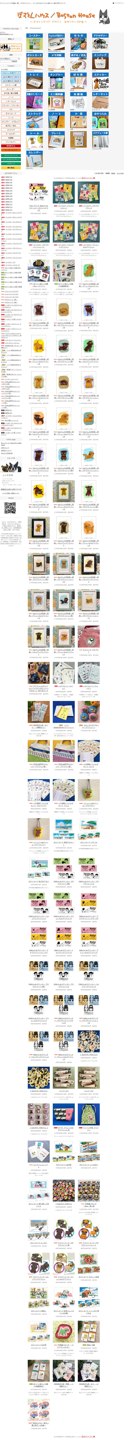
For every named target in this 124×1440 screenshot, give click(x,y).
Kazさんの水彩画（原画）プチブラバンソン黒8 (39, 324)
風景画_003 (6, 182)
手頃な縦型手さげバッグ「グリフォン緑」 (38, 765)
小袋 (71, 129)
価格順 (113, 173)
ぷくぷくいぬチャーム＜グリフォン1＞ (38, 843)
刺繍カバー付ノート (32, 109)
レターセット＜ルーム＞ (63, 687)
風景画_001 (6, 177)
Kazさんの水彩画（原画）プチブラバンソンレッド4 (89, 470)
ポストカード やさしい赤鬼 (89, 1277)
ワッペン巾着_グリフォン (89, 1128)
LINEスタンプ (5, 448)
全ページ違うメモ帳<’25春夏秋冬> (63, 285)
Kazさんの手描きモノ (54, 51)
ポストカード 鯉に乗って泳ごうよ (39, 1205)
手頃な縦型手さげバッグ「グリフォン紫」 (63, 765)
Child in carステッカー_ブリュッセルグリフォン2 (39, 1019)
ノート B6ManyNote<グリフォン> (64, 726)
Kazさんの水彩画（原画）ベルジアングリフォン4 (39, 506)
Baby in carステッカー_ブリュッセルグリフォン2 (63, 1056)
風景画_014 (6, 207)
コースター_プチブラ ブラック (89, 207)
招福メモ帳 (89, 1345)
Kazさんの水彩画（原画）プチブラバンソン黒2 (39, 578)
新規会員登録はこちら (6, 34)
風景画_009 (6, 199)
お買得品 (72, 148)
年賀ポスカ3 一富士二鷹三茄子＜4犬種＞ (39, 1424)
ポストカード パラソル (88, 842)
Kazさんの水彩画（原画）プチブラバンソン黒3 (89, 505)
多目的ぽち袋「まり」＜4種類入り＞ (88, 1385)
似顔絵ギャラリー (6, 450)
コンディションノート (38, 1166)
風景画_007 (6, 193)
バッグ (94, 70)
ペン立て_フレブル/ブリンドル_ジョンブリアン (11, 311)
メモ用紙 (51, 70)
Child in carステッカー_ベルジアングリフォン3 (39, 917)
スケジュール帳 (96, 148)
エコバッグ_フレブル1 (9, 294)
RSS (13, 530)
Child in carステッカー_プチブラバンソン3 (89, 882)
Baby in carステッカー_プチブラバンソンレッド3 (38, 951)
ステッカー (95, 90)
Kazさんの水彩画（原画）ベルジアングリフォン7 (89, 361)
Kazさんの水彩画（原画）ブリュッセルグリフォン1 (64, 652)
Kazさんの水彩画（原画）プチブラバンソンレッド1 (89, 615)
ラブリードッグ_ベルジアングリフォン (39, 1278)
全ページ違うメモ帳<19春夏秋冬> (38, 1385)
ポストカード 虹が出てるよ (39, 881)
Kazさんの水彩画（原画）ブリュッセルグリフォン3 (89, 543)
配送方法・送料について (11, 527)
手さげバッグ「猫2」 (9, 302)
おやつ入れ (95, 129)
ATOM (17, 530)
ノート (50, 129)
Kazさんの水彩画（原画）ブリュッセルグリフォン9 (89, 286)
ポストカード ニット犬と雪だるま (89, 1312)
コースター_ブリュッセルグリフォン (89, 246)
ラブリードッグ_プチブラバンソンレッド (89, 1244)
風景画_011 (6, 410)
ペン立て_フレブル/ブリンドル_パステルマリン (11, 315)
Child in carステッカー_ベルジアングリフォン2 (89, 985)
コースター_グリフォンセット (64, 207)
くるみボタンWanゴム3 (38, 1091)
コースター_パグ (8, 262)
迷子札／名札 (74, 70)
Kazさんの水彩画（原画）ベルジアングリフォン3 (64, 543)
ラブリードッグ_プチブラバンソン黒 (64, 1244)
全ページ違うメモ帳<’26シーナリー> (38, 285)
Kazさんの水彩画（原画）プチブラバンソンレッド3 (39, 543)
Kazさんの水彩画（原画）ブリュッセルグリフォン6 (64, 434)
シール (28, 148)
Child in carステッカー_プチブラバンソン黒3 (64, 882)
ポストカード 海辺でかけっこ (64, 843)
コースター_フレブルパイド (11, 226)
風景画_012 (6, 413)
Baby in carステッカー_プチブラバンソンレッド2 (88, 1020)
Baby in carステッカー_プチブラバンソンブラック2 (63, 1020)
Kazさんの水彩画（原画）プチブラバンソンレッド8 (64, 325)
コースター (29, 51)
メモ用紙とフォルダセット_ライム (63, 804)
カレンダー (29, 168)
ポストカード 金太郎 (63, 1165)
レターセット (96, 109)
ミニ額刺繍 (51, 109)
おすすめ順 (120, 173)
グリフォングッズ (35, 28)
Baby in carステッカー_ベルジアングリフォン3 (63, 951)
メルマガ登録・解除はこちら (10, 493)
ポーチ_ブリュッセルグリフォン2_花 (64, 1128)
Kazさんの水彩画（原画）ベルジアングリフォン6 (39, 434)
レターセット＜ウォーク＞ (88, 687)
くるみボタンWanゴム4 (88, 1054)
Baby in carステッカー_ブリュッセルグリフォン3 (88, 951)
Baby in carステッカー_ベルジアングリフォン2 (39, 1055)
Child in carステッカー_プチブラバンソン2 (64, 985)
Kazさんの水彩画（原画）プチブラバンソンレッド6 (89, 397)
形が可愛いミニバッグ (9, 420)
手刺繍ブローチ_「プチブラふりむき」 (64, 1346)
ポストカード (30, 70)
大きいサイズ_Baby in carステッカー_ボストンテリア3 (38, 208)
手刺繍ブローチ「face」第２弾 (89, 1205)
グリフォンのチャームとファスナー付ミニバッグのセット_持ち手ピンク (39, 688)
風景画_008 (6, 196)
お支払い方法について (9, 526)
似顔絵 (72, 109)
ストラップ (29, 129)
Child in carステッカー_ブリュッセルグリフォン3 (64, 917)
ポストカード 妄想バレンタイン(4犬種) (64, 1312)
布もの (72, 51)
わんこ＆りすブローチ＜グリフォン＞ (89, 726)
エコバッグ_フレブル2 (9, 297)
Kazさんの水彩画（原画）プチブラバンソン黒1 (64, 614)
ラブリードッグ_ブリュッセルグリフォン (64, 1278)
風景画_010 (6, 202)
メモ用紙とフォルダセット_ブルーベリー (38, 804)
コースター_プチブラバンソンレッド (39, 246)
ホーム (4, 522)
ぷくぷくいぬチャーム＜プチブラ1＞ (88, 804)
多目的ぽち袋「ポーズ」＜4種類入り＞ (38, 726)
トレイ (28, 90)
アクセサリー (96, 51)
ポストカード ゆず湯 (38, 1345)
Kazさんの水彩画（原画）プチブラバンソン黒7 (64, 360)
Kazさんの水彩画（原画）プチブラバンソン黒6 (64, 396)
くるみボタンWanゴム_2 (39, 1127)
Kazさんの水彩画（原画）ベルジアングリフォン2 (89, 579)
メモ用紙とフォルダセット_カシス (88, 765)
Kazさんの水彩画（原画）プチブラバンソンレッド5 (89, 434)
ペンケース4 (63, 1091)
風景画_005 (6, 188)
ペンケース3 (88, 1091)
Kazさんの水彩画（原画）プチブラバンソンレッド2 (64, 579)
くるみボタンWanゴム (64, 1204)
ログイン (2, 32)
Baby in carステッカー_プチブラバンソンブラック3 (88, 917)
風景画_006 (6, 191)
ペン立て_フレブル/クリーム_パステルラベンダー (11, 424)
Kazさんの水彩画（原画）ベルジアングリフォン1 (39, 652)
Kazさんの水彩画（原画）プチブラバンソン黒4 (64, 469)
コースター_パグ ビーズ (10, 265)
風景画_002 (6, 180)
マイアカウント (119, 3)
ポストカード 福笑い (38, 1311)
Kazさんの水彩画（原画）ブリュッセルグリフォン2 (39, 615)
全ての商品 (4, 69)
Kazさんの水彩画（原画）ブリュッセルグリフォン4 (64, 506)
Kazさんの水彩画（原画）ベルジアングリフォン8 (89, 325)
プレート (51, 148)
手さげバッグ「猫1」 (9, 300)
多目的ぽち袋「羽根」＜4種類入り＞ (63, 1385)
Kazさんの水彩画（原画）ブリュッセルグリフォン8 (39, 361)
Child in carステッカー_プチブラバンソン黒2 (39, 985)
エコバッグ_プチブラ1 (89, 651)
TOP (26, 28)
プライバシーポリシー (14, 524)
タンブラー (51, 90)
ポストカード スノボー (38, 1243)
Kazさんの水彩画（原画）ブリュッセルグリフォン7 (39, 397)
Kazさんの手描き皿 (7, 453)
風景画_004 (6, 185)
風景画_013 (6, 204)
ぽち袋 (72, 90)
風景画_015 (6, 210)
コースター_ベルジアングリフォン (64, 246)
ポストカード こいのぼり (88, 1165)
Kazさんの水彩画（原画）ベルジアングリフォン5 (39, 470)
